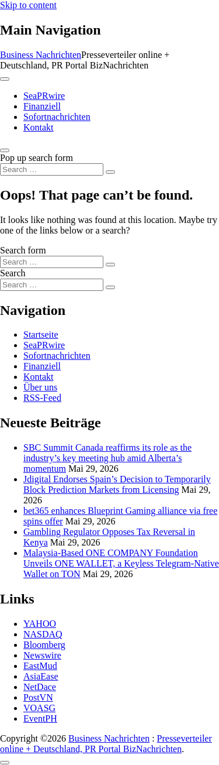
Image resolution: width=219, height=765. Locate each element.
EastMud (40, 666)
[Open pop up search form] (4, 150)
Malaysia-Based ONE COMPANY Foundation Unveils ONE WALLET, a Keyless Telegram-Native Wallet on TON (121, 563)
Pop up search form (36, 158)
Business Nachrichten (40, 55)
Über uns (40, 387)
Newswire (42, 655)
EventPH (40, 718)
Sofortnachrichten (57, 117)
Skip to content (28, 5)
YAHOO (39, 624)
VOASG (39, 708)
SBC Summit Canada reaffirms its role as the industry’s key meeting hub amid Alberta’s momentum (107, 458)
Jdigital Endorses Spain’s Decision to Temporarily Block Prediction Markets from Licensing (117, 484)
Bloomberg (44, 645)
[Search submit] (110, 172)
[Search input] (51, 169)
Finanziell (42, 106)
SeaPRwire (44, 96)
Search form (23, 250)
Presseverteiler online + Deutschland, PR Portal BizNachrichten (106, 743)
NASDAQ (42, 634)
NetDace (39, 687)
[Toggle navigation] (4, 79)
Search (13, 273)
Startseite (40, 334)
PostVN (38, 697)
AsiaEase (40, 676)
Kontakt (38, 127)
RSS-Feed (42, 398)
